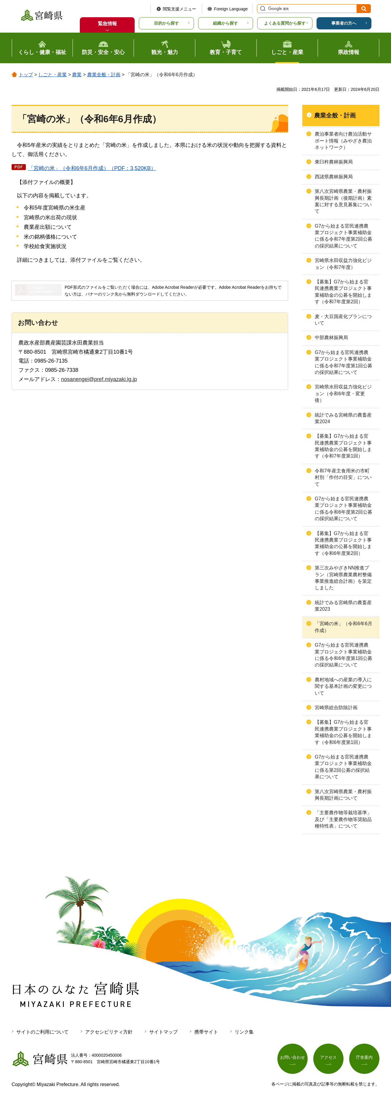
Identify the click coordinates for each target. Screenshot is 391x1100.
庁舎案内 (364, 1057)
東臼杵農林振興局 (334, 161)
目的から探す (166, 23)
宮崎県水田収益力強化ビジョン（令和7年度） (343, 263)
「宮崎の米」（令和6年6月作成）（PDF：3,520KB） (92, 168)
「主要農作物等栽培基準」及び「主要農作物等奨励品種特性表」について (343, 819)
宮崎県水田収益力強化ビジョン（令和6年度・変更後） (343, 393)
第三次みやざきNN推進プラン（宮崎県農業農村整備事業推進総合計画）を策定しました (343, 577)
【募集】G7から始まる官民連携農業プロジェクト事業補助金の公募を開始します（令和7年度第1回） (343, 446)
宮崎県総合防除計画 (336, 707)
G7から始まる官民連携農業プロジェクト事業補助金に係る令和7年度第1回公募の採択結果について (343, 362)
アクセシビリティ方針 (109, 1031)
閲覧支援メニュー (179, 9)
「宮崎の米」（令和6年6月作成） (343, 627)
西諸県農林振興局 (334, 176)
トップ (26, 74)
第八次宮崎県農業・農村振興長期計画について (343, 795)
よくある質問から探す (285, 23)
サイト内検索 (262, 8)
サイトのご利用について (42, 1031)
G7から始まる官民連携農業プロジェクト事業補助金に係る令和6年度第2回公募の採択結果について (343, 508)
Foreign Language (231, 9)
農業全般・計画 (103, 74)
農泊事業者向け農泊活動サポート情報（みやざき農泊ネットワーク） (343, 140)
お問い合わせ (292, 1057)
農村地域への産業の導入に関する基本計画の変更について (343, 686)
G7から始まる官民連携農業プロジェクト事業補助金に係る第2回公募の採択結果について (343, 766)
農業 (77, 74)
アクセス (328, 1057)
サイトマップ (163, 1031)
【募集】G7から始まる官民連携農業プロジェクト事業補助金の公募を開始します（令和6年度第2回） (343, 543)
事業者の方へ (343, 23)
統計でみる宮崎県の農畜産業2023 (343, 606)
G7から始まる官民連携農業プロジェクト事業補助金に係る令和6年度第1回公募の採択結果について (343, 654)
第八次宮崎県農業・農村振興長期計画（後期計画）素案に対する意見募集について (343, 201)
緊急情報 (107, 23)
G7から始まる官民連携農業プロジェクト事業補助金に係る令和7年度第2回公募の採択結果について (343, 235)
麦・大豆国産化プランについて (343, 320)
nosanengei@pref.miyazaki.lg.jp (99, 379)
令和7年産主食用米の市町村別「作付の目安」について (343, 477)
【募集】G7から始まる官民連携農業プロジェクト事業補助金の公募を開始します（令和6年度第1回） (343, 732)
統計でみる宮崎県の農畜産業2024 (343, 418)
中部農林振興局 (331, 337)
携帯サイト (206, 1031)
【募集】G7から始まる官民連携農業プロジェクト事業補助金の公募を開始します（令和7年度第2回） (343, 291)
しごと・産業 (52, 74)
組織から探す (225, 23)
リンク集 (244, 1031)
